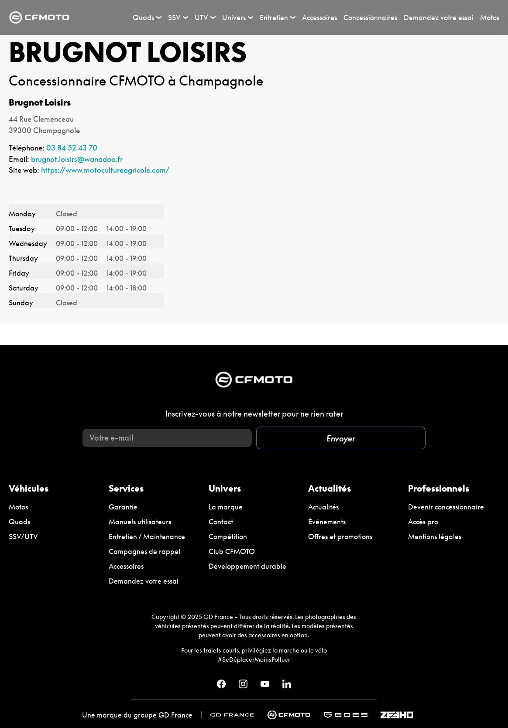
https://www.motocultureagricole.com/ (105, 169)
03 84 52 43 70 (71, 147)
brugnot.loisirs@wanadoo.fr (77, 159)
